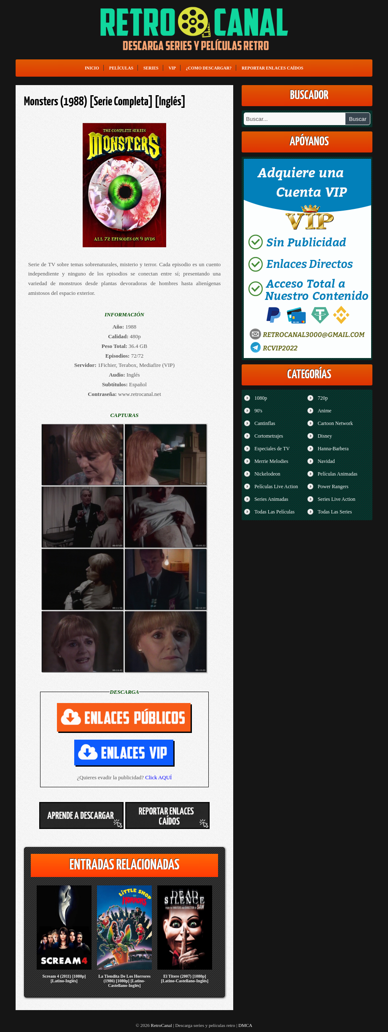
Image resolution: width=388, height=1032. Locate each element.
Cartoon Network (335, 423)
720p (323, 398)
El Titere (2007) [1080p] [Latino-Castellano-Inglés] (184, 978)
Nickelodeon (267, 474)
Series (151, 68)
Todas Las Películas (274, 512)
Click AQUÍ (158, 777)
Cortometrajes (268, 436)
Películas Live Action (276, 486)
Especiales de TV (272, 449)
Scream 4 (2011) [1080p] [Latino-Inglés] (64, 978)
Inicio (92, 68)
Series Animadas (271, 499)
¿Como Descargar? (209, 68)
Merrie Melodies (271, 461)
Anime (324, 411)
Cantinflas (264, 423)
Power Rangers (333, 486)
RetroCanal (161, 1025)
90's (258, 411)
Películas (121, 68)
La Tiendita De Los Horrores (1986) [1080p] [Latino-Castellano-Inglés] (124, 981)
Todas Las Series (335, 512)
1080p (260, 398)
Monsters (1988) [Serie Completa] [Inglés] (105, 102)
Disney (325, 436)
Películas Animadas (337, 474)
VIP (172, 68)
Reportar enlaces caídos (272, 68)
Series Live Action (336, 499)
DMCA (245, 1025)
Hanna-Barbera (333, 449)
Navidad (326, 461)
